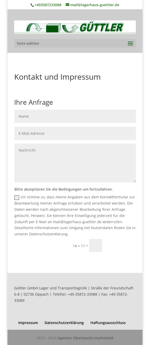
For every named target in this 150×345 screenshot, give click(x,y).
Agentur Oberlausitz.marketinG (85, 337)
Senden (121, 245)
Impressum (28, 322)
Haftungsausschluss (108, 322)
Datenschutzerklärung (64, 322)
